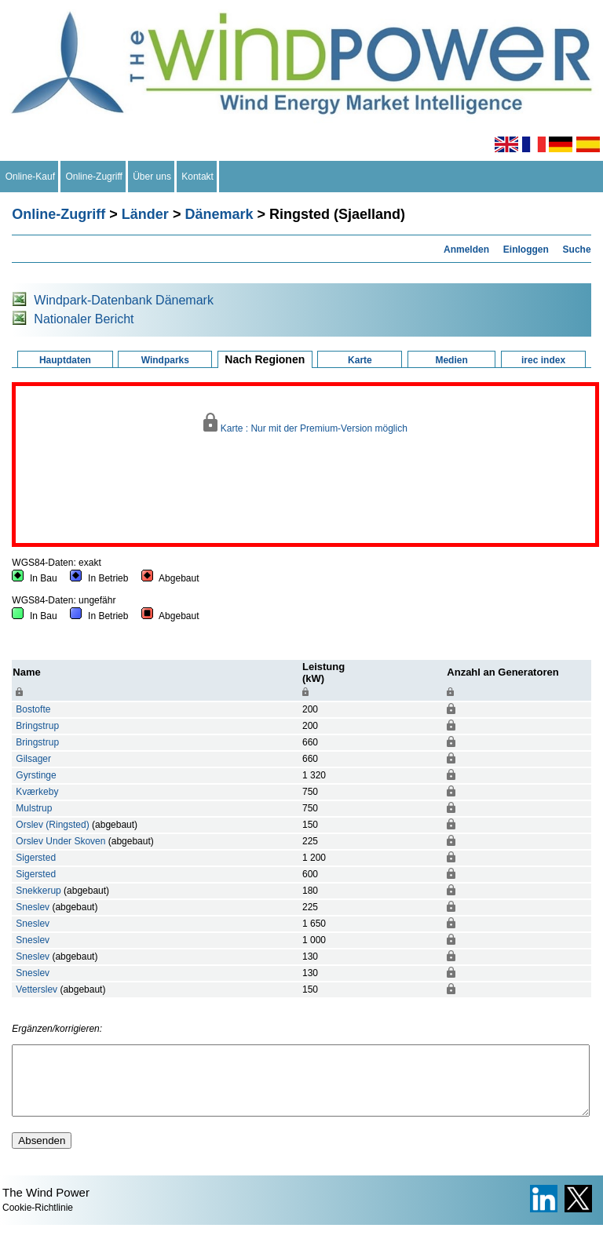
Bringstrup (37, 725)
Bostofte (33, 709)
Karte (360, 360)
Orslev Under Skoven (60, 841)
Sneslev (32, 907)
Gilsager (33, 758)
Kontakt (198, 176)
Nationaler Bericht (83, 319)
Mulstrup (34, 808)
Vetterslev (36, 989)
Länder (145, 214)
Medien (451, 360)
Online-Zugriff (94, 176)
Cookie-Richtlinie (37, 1221)
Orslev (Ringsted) (52, 824)
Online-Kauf (30, 176)
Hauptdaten (65, 360)
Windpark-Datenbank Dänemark (124, 300)
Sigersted (36, 857)
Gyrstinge (36, 775)
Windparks (165, 360)
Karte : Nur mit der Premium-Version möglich (305, 423)
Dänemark (219, 214)
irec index (543, 360)
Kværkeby (37, 791)
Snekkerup (38, 890)
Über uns (152, 176)
